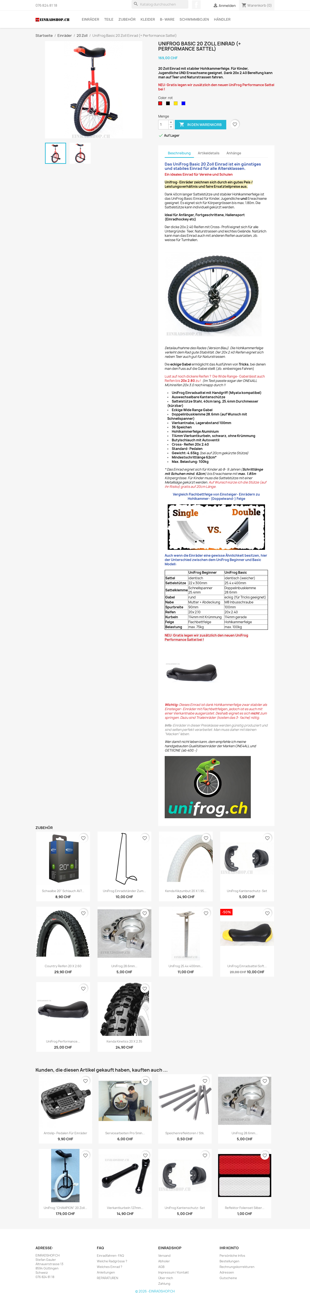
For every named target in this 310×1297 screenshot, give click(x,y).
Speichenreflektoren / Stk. (185, 1133)
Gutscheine (228, 1278)
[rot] (161, 104)
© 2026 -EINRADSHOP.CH (155, 1291)
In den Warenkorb (200, 124)
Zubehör (127, 19)
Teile (108, 19)
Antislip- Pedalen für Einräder (65, 1133)
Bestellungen (229, 1261)
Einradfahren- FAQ (110, 1256)
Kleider (148, 19)
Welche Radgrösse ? (112, 1261)
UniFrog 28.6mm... (124, 966)
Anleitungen (106, 1272)
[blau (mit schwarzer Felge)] (184, 104)
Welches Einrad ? (109, 1267)
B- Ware (167, 19)
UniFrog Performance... (63, 1041)
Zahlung (164, 1284)
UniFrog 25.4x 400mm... (186, 966)
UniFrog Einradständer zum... (124, 891)
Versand (164, 1256)
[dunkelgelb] (176, 104)
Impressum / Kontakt (173, 1272)
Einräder (90, 19)
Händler (222, 19)
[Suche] (160, 4)
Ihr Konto (229, 1248)
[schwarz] (169, 104)
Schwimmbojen (194, 19)
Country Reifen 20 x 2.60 (63, 966)
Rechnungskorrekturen (237, 1267)
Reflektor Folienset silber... (244, 1208)
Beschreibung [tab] (179, 153)
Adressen (227, 1272)
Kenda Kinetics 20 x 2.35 (124, 1041)
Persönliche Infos (232, 1256)
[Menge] (163, 124)
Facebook (196, 4)
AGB (161, 1267)
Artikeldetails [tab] (208, 153)
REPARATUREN (107, 1278)
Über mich (165, 1278)
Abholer (164, 1261)
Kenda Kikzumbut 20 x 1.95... (185, 891)
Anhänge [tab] (233, 153)
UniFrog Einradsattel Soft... (247, 966)
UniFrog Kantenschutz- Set (247, 891)
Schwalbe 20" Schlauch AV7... (63, 891)
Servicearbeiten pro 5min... (125, 1133)
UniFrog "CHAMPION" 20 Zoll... (65, 1208)
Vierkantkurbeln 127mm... (125, 1208)
